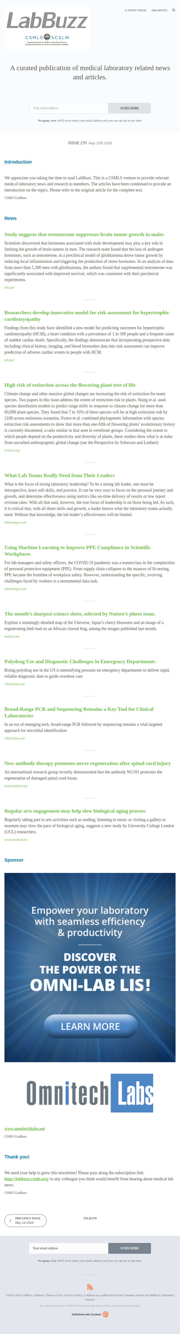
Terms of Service (125, 1305)
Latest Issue (135, 10)
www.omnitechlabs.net (24, 1128)
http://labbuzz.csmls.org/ (26, 1179)
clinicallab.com (14, 684)
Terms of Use (54, 1295)
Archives (159, 10)
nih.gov (9, 287)
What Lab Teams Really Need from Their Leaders (59, 475)
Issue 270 (90, 143)
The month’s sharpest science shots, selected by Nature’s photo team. (79, 614)
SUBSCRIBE (129, 108)
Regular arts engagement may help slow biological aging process (75, 811)
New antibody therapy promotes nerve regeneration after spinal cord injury (87, 763)
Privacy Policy (73, 1295)
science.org (11, 450)
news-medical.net (15, 786)
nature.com (11, 636)
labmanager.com (15, 522)
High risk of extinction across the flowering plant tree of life (69, 385)
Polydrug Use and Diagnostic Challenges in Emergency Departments (79, 661)
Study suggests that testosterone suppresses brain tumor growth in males (84, 234)
